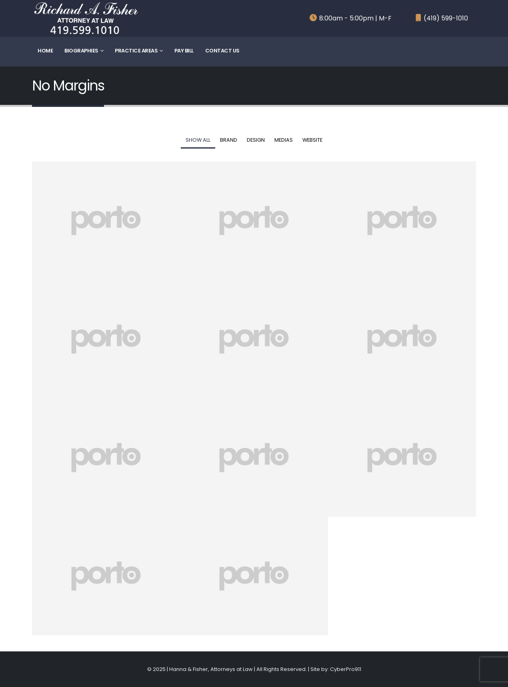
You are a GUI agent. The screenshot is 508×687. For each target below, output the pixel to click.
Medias (283, 140)
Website (312, 140)
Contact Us (222, 50)
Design (256, 140)
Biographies (81, 50)
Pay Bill (184, 50)
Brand (228, 140)
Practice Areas (136, 50)
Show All (198, 140)
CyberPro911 (345, 669)
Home (45, 50)
